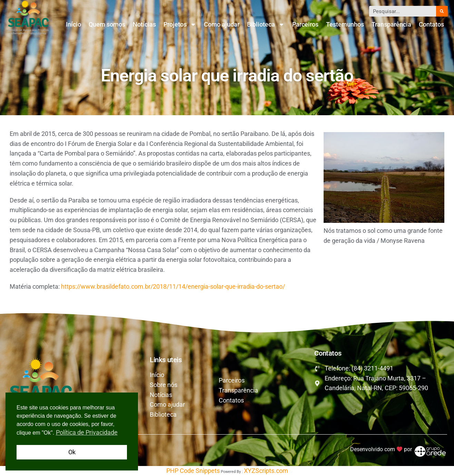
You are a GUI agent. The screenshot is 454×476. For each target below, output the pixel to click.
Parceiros (305, 24)
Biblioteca (266, 24)
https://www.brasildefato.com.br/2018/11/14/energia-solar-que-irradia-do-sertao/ (173, 286)
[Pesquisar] (442, 11)
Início (73, 24)
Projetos (180, 24)
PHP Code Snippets (193, 470)
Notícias (144, 24)
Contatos (431, 24)
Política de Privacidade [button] (87, 432)
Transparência (391, 24)
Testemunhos (345, 24)
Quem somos (107, 24)
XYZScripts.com (266, 470)
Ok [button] (72, 452)
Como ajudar (221, 24)
